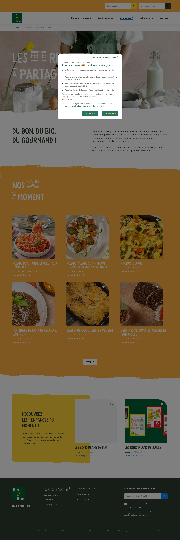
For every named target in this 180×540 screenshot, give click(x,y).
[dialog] (90, 86)
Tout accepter (110, 113)
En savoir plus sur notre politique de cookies (87, 106)
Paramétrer (89, 113)
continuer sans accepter (103, 57)
